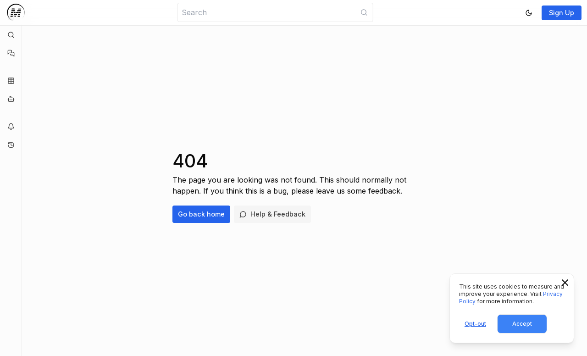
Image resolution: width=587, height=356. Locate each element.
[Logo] (16, 12)
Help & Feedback (272, 214)
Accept (522, 323)
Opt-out (475, 323)
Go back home (201, 214)
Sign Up (561, 13)
